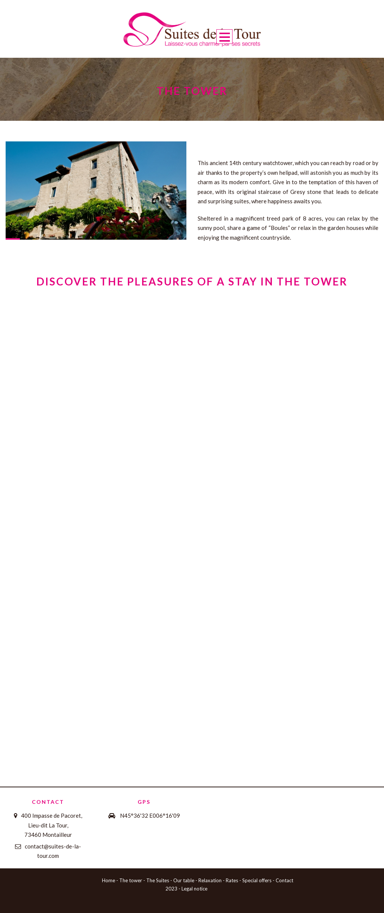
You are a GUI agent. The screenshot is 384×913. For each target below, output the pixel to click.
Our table (183, 880)
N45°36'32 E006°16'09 (150, 815)
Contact (284, 880)
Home (108, 880)
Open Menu (224, 36)
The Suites (157, 880)
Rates (232, 880)
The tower (130, 880)
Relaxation (210, 880)
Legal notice (194, 889)
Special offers (257, 880)
